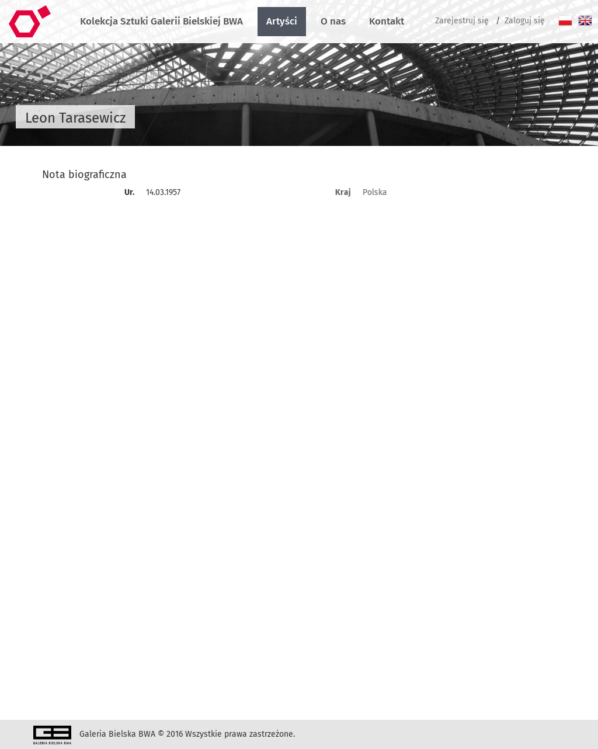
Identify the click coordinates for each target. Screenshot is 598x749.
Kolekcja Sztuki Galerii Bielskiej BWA (161, 21)
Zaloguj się (525, 21)
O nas (333, 21)
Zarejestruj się (462, 21)
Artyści (281, 21)
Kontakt (386, 21)
